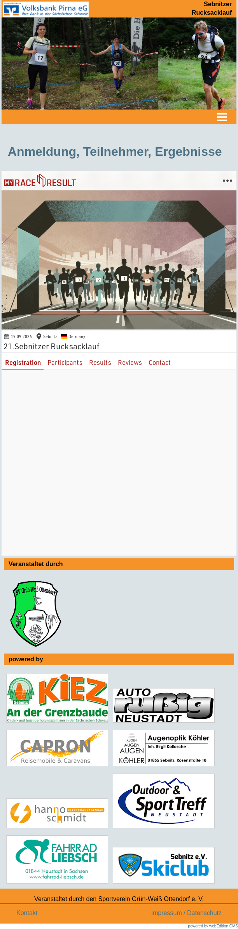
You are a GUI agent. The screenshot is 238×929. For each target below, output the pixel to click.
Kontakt (26, 913)
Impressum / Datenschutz (186, 913)
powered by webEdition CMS (213, 926)
